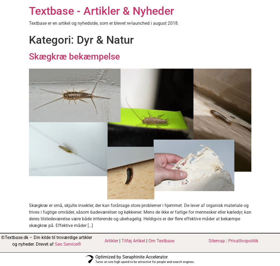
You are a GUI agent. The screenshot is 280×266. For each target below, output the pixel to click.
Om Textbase (161, 240)
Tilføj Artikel (133, 240)
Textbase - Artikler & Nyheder (101, 11)
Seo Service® (68, 244)
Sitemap (217, 240)
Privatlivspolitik (243, 240)
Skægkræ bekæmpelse (74, 56)
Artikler (111, 240)
